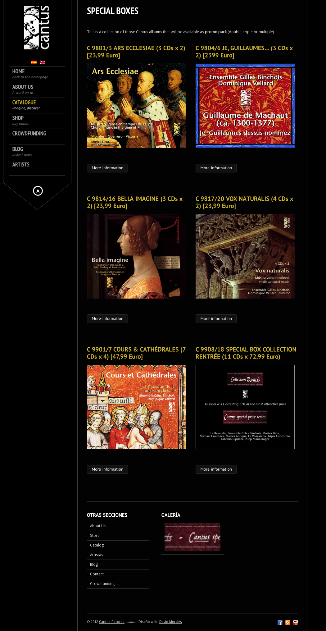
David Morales (170, 622)
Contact (97, 574)
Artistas (96, 555)
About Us (98, 526)
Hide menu (37, 190)
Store (94, 535)
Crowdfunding (102, 584)
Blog (94, 564)
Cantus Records (112, 622)
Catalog (97, 545)
